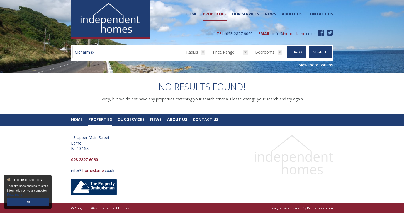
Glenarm (85, 52)
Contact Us (320, 13)
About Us (292, 13)
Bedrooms (264, 52)
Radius (192, 52)
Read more (14, 194)
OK (28, 202)
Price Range (223, 52)
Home (191, 13)
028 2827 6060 (239, 33)
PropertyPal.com (320, 208)
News (270, 13)
